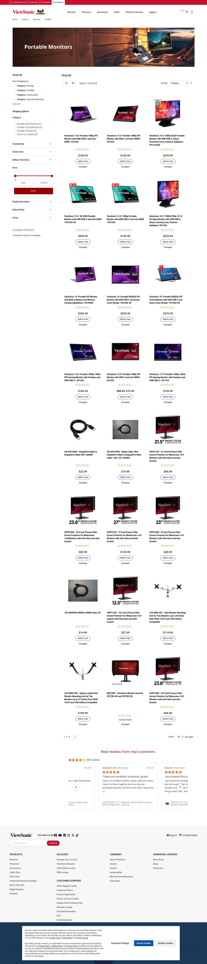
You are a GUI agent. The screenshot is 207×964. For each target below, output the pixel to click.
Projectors (86, 12)
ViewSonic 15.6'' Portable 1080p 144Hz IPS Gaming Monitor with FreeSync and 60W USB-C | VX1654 (82, 377)
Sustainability (116, 872)
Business (46, 2)
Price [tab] (15, 168)
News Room (158, 860)
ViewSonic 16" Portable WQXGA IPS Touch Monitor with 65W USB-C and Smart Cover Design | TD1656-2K (165, 300)
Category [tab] (17, 118)
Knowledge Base (64, 920)
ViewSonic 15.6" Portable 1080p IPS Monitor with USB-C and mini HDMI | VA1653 (123, 377)
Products (25, 20)
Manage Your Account (67, 860)
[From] (23, 183)
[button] (83, 167)
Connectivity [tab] (18, 144)
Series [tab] (15, 218)
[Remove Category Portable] (15, 90)
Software (14, 894)
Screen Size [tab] (18, 152)
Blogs (155, 864)
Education (34, 2)
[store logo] (29, 12)
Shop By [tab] (66, 75)
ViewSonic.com (19, 2)
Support (152, 12)
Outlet (116, 12)
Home (15, 20)
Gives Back (115, 881)
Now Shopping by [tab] (21, 81)
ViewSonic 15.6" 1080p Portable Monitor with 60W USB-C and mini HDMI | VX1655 (125, 219)
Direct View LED (17, 885)
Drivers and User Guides (68, 899)
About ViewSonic (117, 860)
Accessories (102, 12)
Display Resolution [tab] (21, 202)
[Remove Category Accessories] (15, 95)
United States (188, 835)
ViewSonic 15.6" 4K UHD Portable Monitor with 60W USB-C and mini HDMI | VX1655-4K (82, 219)
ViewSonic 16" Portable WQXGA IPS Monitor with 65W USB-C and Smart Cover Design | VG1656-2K (123, 300)
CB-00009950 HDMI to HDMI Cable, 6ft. (83, 613)
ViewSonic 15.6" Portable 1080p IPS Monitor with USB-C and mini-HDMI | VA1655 (124, 139)
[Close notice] (176, 943)
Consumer (59, 2)
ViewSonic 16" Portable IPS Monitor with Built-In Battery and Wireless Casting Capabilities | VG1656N (80, 300)
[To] (43, 183)
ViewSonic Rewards (134, 12)
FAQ (58, 916)
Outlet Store (15, 872)
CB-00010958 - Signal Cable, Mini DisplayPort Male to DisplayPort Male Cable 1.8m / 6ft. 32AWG (124, 455)
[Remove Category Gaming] (15, 86)
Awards (113, 864)
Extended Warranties (66, 911)
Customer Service (65, 890)
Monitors (71, 12)
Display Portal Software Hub (69, 903)
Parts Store (15, 877)
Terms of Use (82, 938)
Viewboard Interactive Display (23, 881)
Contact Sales (125, 720)
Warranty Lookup (64, 907)
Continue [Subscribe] (53, 843)
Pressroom (158, 868)
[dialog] (103, 943)
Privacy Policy (54, 938)
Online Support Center (67, 886)
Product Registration (66, 894)
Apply (33, 191)
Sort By (164, 83)
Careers (113, 868)
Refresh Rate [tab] (18, 210)
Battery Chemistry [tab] (21, 160)
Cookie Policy (66, 938)
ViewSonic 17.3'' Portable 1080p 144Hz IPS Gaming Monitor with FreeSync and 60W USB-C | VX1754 (167, 377)
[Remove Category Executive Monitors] (15, 99)
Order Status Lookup (66, 868)
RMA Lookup (63, 872)
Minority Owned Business (121, 877)
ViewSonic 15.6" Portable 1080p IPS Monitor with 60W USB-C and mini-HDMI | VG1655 (81, 139)
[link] (128, 803)
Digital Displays (17, 889)
